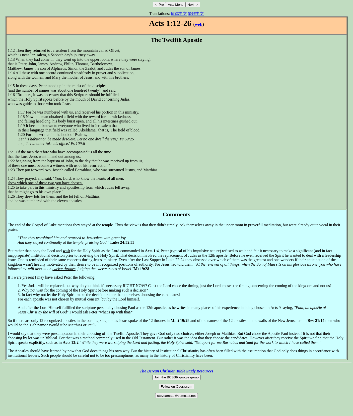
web (199, 24)
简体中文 (179, 13)
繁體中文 (196, 13)
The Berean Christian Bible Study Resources (176, 371)
